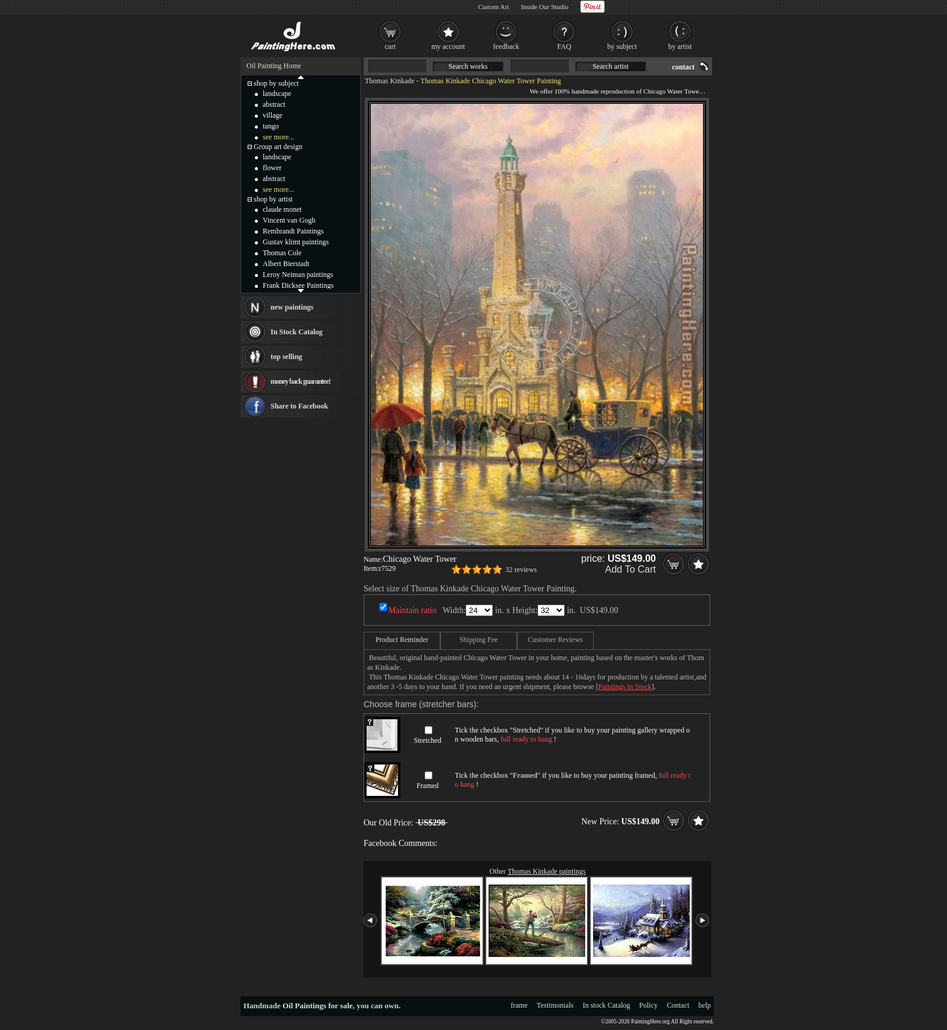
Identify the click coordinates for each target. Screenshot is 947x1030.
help (704, 1005)
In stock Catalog (607, 1005)
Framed (428, 785)
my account (448, 46)
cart (390, 46)
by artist (680, 46)
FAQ (564, 46)
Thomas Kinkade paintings (546, 871)
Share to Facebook (299, 406)
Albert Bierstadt (286, 263)
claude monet (282, 209)
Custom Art (493, 6)
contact (683, 67)
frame (519, 1005)
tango (271, 126)
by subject (622, 46)
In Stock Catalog (297, 332)
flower (272, 168)
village (273, 115)
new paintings (292, 307)
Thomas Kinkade (389, 81)
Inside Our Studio (544, 6)
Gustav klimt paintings (296, 242)
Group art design (278, 146)
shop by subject (276, 83)
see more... (278, 137)
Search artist (610, 66)
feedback (506, 46)
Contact (678, 1005)
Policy (648, 1005)
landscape (277, 93)
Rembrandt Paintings (293, 231)
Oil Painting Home (273, 66)
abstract (274, 104)
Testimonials (555, 1005)
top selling (286, 356)
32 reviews (521, 569)
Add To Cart (630, 569)
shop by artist (273, 199)
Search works (468, 66)
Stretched (427, 740)
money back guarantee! (300, 381)
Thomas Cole (282, 253)
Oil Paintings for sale (318, 1005)
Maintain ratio (412, 610)
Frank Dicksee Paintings (298, 285)
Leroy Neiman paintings (298, 274)
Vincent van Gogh (289, 220)
